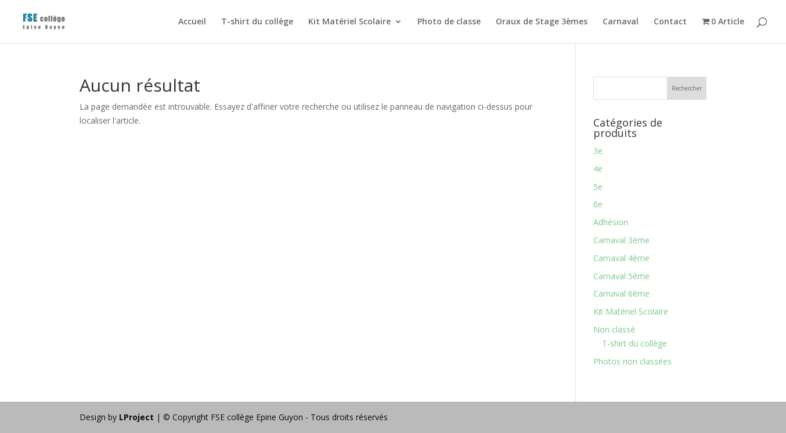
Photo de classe (449, 22)
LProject (137, 417)
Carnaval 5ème (621, 276)
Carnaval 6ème (621, 293)
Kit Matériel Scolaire (349, 22)
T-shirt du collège (257, 22)
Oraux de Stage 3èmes (541, 22)
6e (598, 204)
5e (598, 186)
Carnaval (621, 22)
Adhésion (610, 222)
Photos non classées (632, 361)
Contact (670, 22)
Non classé (614, 329)
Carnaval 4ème (621, 258)
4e (598, 168)
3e (598, 150)
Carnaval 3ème (621, 240)
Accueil (192, 22)
